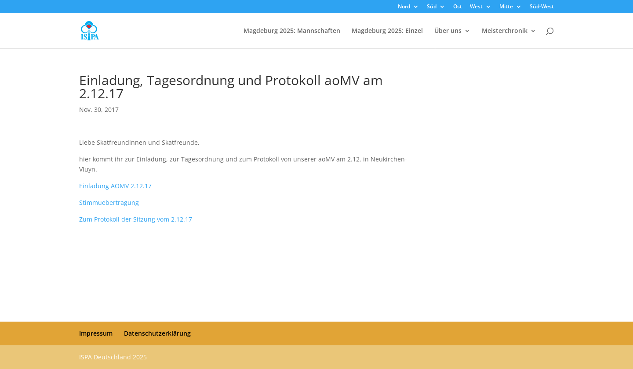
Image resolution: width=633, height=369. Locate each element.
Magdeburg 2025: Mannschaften (292, 31)
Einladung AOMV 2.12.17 (115, 186)
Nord (404, 7)
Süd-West (542, 7)
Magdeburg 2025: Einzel (387, 31)
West (476, 7)
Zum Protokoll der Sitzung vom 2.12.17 (135, 219)
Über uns (448, 31)
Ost (457, 7)
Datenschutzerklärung (157, 333)
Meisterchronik (505, 31)
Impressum (96, 333)
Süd (432, 7)
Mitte (506, 7)
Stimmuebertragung (109, 202)
